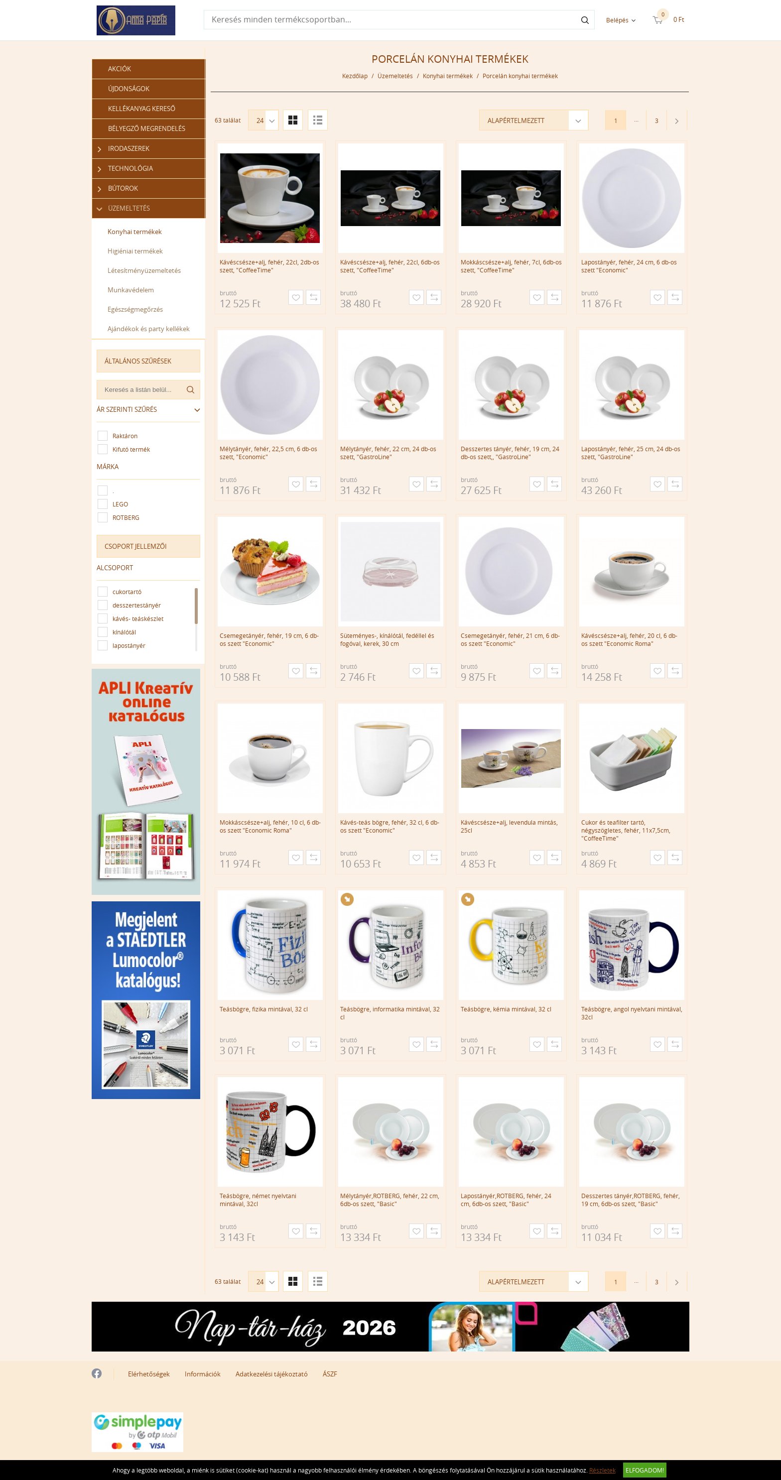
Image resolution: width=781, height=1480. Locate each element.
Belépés (617, 20)
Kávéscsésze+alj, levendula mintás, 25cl (509, 826)
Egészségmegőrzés (135, 309)
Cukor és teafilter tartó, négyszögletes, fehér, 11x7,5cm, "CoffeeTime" (625, 830)
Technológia (125, 168)
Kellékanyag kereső (141, 108)
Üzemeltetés (124, 208)
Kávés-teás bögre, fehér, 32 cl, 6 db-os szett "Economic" (389, 826)
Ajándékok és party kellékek (149, 328)
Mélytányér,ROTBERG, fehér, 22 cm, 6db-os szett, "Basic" (389, 1200)
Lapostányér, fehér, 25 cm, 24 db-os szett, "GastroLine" (630, 453)
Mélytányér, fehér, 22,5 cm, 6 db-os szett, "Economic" (268, 453)
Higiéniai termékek (135, 251)
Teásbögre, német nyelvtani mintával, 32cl (258, 1200)
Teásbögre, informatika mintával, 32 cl (390, 1013)
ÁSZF (330, 1373)
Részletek (602, 1470)
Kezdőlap (355, 76)
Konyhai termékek (135, 231)
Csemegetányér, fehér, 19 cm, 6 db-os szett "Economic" (269, 639)
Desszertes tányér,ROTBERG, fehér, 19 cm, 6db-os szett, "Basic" (630, 1200)
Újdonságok (128, 88)
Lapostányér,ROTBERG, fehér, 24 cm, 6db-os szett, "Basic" (506, 1200)
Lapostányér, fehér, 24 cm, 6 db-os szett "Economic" (629, 266)
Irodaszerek (123, 148)
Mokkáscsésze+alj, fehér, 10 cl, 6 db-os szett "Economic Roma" (270, 826)
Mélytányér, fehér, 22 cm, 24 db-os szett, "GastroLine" (388, 453)
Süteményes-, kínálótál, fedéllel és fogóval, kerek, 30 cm (387, 639)
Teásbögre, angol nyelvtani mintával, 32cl (631, 1013)
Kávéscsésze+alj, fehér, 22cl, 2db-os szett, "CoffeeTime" (269, 266)
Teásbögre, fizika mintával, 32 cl (264, 1009)
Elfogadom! (645, 1470)
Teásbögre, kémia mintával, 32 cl (506, 1009)
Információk (203, 1373)
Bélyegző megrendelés (146, 128)
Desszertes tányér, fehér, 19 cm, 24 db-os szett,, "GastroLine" (510, 453)
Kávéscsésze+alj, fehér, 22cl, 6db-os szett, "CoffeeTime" (390, 266)
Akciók (119, 68)
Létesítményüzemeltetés (144, 270)
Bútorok (118, 188)
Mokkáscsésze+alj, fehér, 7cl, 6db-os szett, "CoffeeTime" (511, 266)
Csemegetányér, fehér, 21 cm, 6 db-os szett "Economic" (510, 639)
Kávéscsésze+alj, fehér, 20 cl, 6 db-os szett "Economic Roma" (629, 639)
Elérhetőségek (149, 1373)
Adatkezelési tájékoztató (272, 1373)
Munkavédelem (131, 289)
